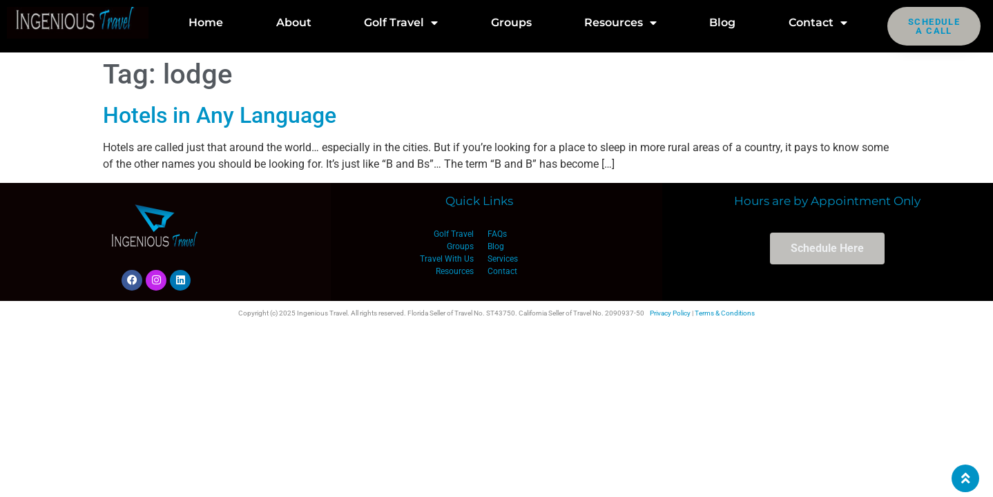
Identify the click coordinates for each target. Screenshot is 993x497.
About (293, 22)
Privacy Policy (670, 313)
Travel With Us (447, 259)
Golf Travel (401, 22)
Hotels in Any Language (219, 115)
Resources (620, 22)
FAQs (497, 234)
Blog (722, 22)
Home (206, 22)
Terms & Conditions (725, 313)
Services (503, 259)
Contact (818, 22)
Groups (511, 22)
